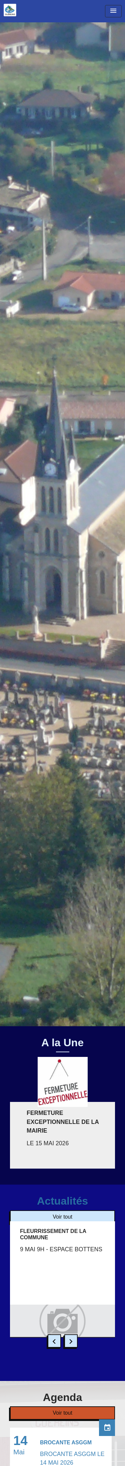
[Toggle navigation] (113, 11)
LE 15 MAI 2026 (48, 1143)
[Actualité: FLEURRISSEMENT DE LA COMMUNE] (62, 1279)
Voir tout (62, 1217)
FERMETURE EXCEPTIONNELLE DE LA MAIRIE (63, 1122)
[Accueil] (10, 10)
